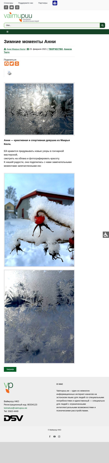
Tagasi (10, 369)
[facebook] (6, 7)
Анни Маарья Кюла (16, 49)
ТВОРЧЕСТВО (56, 49)
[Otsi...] (52, 25)
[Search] (102, 25)
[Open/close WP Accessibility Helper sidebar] (106, 235)
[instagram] (17, 7)
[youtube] (11, 7)
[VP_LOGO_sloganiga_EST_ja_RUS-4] (21, 13)
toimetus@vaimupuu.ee (15, 408)
